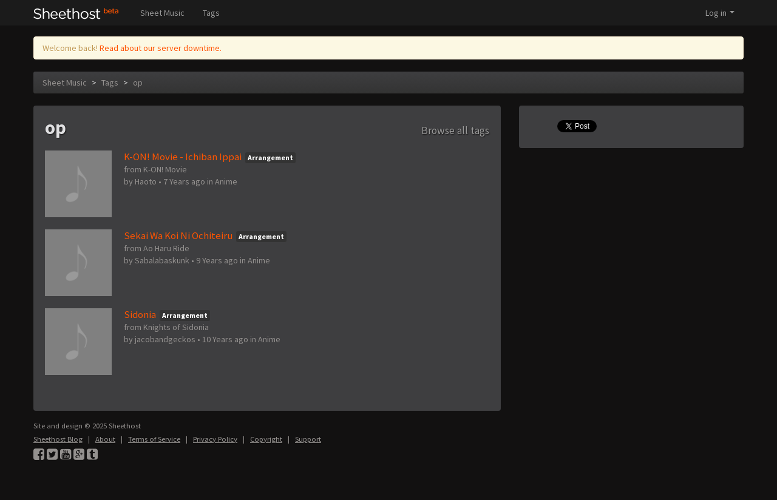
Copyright (266, 439)
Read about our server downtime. (161, 47)
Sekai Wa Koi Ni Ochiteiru (178, 235)
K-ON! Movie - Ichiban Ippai (183, 156)
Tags (211, 12)
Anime (226, 181)
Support (308, 439)
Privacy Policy (215, 439)
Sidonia (140, 314)
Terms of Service (154, 439)
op (138, 82)
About (105, 439)
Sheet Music (162, 12)
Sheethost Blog (58, 439)
